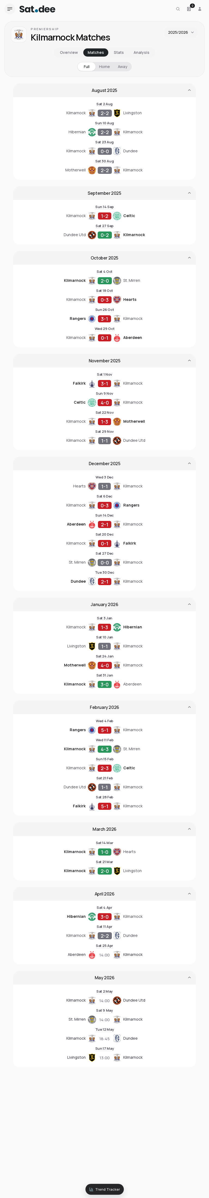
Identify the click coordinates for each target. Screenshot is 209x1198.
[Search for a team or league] (178, 9)
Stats (119, 52)
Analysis (141, 52)
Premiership (45, 29)
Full (87, 66)
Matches (96, 52)
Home (104, 66)
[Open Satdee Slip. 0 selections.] (189, 9)
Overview (69, 52)
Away (122, 66)
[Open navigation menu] (9, 9)
